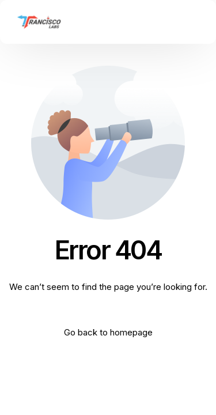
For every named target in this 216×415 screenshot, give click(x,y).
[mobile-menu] (192, 22)
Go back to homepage (108, 332)
